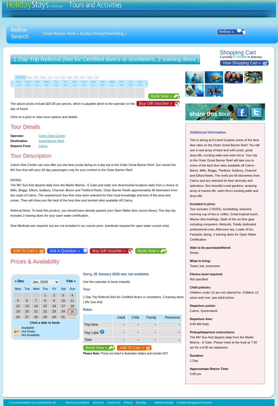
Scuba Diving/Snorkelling (102, 33)
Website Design (164, 402)
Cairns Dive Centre (51, 135)
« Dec (19, 281)
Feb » (71, 281)
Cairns (42, 146)
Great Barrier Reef (59, 33)
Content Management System (194, 402)
